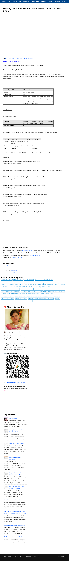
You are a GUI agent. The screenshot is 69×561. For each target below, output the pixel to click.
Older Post (16, 273)
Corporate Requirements (51, 284)
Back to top (61, 556)
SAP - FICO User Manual (20, 58)
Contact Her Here (34, 255)
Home (4, 1)
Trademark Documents (18, 300)
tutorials (30, 58)
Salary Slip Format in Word (16, 443)
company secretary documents (34, 284)
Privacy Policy (19, 556)
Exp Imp (50, 1)
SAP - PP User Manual (21, 298)
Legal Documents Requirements (11, 291)
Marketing (26, 1)
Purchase (57, 1)
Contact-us (36, 556)
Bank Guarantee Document (9, 281)
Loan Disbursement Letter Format (13, 500)
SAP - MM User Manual (8, 298)
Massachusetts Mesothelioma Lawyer (33, 293)
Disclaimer (28, 556)
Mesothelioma (49, 293)
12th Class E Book (29, 279)
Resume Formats (27, 251)
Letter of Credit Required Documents (32, 291)
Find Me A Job (13, 418)
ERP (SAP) (8, 58)
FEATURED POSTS (45, 286)
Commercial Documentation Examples (12, 284)
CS (20, 1)
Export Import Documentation (31, 286)
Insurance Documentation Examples (44, 289)
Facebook (21, 257)
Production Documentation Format (12, 296)
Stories (57, 298)
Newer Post (14, 270)
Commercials (35, 1)
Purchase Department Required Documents (36, 296)
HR (9, 1)
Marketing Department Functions (11, 293)
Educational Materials (8, 286)
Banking (43, 1)
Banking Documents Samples (26, 281)
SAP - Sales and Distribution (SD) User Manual (41, 298)
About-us (11, 556)
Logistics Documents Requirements (54, 291)
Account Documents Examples (44, 279)
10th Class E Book (7, 279)
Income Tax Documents (26, 289)
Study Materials (6, 300)
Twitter (27, 257)
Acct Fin (15, 1)
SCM (63, 1)
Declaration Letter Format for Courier (15, 537)
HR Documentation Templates (10, 289)
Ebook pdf (62, 284)
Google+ (14, 257)
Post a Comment (8, 266)
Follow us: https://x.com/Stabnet (15, 382)
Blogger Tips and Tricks (42, 281)
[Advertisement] (34, 24)
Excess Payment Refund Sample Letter (15, 525)
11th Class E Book (18, 279)
